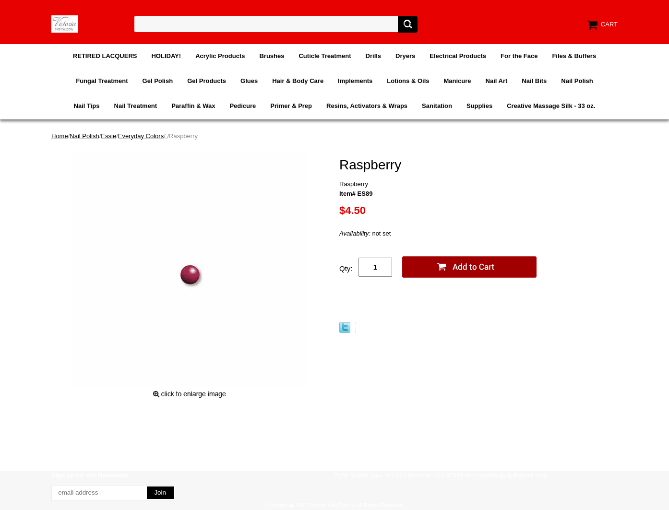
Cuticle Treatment (325, 55)
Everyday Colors (141, 136)
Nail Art (497, 80)
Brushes (271, 55)
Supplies (479, 105)
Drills (374, 55)
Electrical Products (458, 55)
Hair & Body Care (297, 80)
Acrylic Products (220, 55)
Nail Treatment (135, 105)
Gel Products (206, 80)
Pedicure (242, 105)
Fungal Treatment (102, 80)
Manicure (457, 80)
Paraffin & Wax (193, 105)
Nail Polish (577, 80)
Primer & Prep (291, 105)
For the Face (519, 55)
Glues (249, 80)
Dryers (405, 55)
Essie (108, 136)
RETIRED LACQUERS (105, 55)
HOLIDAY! (166, 55)
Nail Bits (534, 80)
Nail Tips (87, 105)
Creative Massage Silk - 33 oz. (551, 105)
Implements (355, 80)
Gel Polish (158, 80)
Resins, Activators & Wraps (366, 105)
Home (59, 136)
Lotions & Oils (408, 80)
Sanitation (437, 105)
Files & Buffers (574, 55)
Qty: (346, 268)
